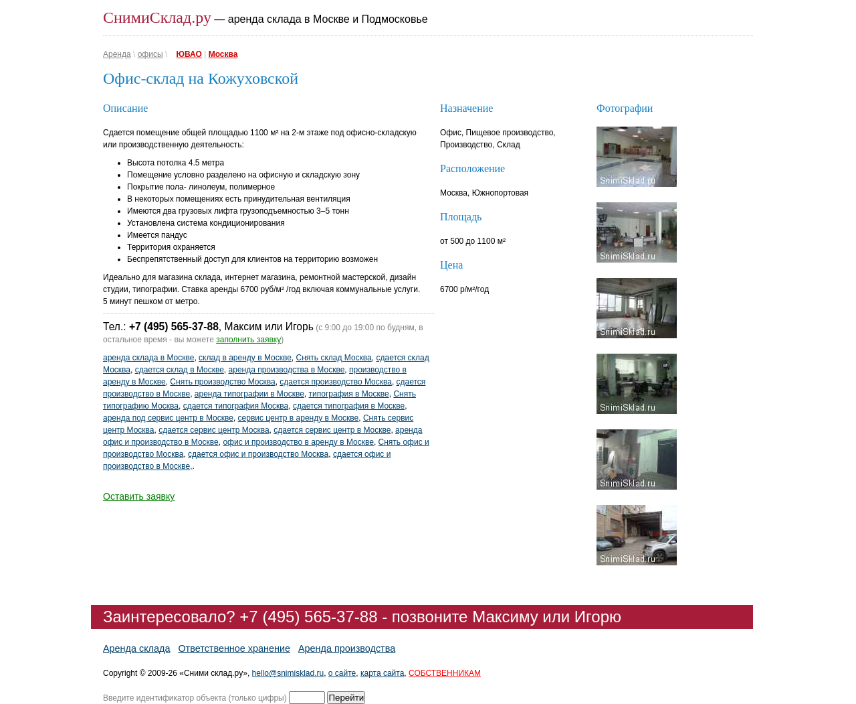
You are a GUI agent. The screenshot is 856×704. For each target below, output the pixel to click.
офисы (150, 54)
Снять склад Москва (334, 357)
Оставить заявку (139, 496)
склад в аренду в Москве (245, 357)
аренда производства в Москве (287, 369)
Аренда (117, 54)
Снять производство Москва (222, 381)
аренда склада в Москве (148, 357)
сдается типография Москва (236, 406)
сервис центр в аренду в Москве (298, 418)
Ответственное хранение (234, 648)
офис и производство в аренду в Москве (298, 442)
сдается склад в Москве (179, 369)
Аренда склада (136, 648)
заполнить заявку (248, 339)
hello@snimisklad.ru (288, 673)
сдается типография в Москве (349, 406)
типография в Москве (349, 394)
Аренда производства (346, 648)
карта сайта (382, 673)
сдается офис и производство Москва (258, 454)
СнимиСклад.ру (157, 17)
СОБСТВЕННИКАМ (445, 673)
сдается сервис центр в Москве (332, 430)
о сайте (342, 673)
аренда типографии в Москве (249, 394)
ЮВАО (189, 54)
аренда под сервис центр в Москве (168, 418)
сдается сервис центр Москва (213, 430)
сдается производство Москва (336, 381)
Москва (223, 54)
